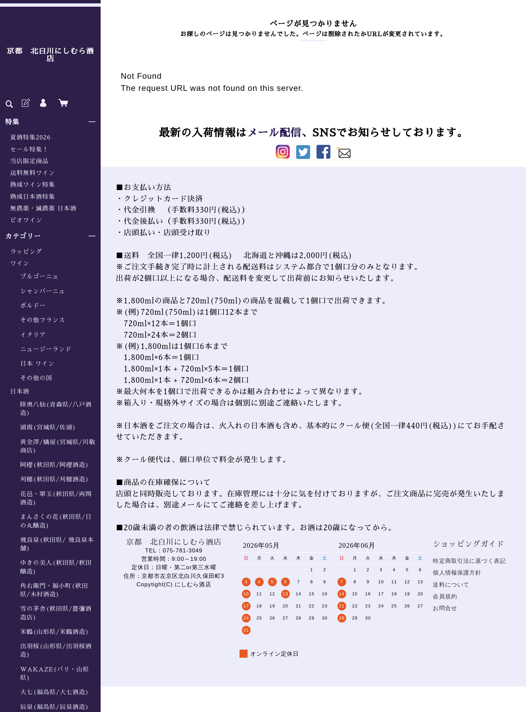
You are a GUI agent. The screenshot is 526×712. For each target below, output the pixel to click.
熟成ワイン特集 (32, 185)
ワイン (19, 263)
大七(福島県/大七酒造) (54, 692)
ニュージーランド (45, 349)
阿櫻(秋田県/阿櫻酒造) (54, 465)
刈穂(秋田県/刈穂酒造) (54, 479)
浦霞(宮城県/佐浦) (48, 427)
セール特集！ (29, 149)
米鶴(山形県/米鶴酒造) (54, 632)
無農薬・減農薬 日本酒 (43, 208)
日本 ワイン (37, 364)
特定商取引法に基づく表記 (469, 561)
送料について (451, 585)
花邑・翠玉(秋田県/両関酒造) (56, 498)
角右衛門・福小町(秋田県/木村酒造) (54, 590)
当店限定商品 (29, 161)
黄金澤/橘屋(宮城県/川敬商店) (58, 446)
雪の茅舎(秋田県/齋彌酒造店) (56, 613)
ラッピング (26, 252)
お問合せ (445, 608)
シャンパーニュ (42, 291)
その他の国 (36, 378)
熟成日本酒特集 (32, 197)
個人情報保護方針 (457, 573)
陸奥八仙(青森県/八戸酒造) (56, 409)
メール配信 (274, 133)
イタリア (33, 335)
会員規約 (445, 596)
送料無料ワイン (32, 173)
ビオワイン (26, 220)
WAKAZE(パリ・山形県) (54, 673)
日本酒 (19, 392)
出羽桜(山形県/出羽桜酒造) (56, 650)
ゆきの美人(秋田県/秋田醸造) (56, 567)
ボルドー (33, 306)
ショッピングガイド (468, 544)
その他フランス (42, 320)
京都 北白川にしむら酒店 (50, 55)
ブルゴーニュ (39, 277)
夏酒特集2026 (30, 137)
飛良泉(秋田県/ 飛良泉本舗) (57, 544)
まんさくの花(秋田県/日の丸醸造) (56, 521)
